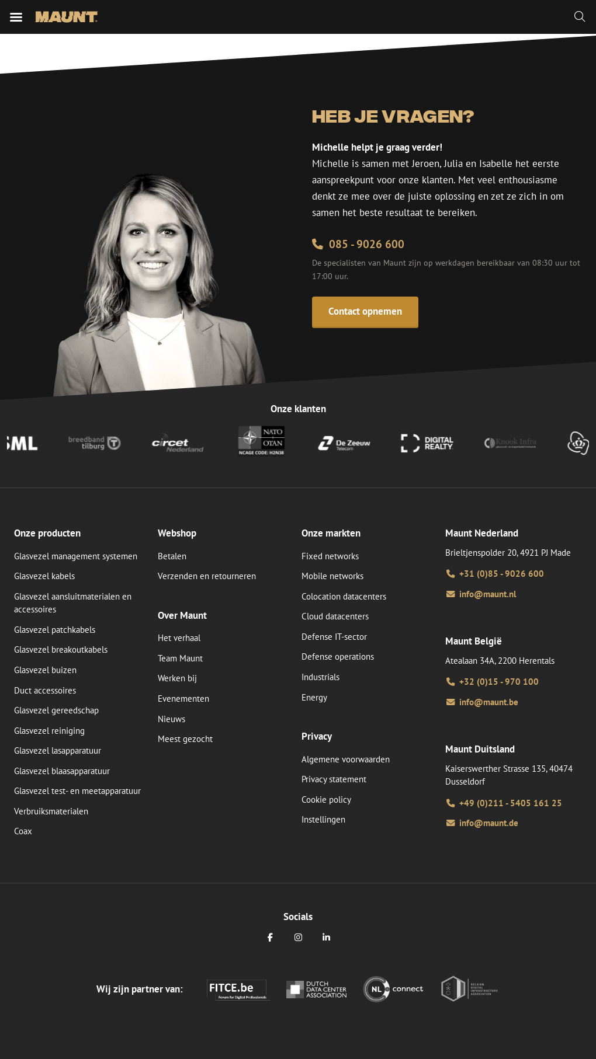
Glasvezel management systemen (75, 556)
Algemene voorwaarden (346, 759)
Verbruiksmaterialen (51, 811)
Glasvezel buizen (45, 669)
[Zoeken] (579, 17)
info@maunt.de (481, 822)
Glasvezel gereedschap (56, 710)
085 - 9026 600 (358, 244)
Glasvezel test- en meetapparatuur (77, 790)
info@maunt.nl (480, 594)
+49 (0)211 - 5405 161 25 (503, 803)
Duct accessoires (45, 690)
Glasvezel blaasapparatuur (62, 770)
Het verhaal (179, 637)
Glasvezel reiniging (49, 730)
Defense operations (338, 656)
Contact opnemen (365, 311)
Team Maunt (180, 658)
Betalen (172, 556)
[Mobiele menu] (16, 17)
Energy (314, 697)
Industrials (320, 676)
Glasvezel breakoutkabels (61, 649)
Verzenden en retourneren (207, 575)
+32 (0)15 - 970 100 (492, 681)
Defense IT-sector (334, 636)
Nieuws (171, 718)
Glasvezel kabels (44, 575)
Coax (23, 831)
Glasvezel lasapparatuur (57, 750)
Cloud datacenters (335, 616)
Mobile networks (332, 575)
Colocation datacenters (344, 596)
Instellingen (323, 819)
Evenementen (183, 698)
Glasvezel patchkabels (54, 629)
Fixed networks (330, 556)
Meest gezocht (185, 738)
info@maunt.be (481, 702)
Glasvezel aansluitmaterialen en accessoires (72, 603)
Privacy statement (334, 779)
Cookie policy (326, 799)
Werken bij (177, 678)
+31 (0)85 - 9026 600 (494, 573)
